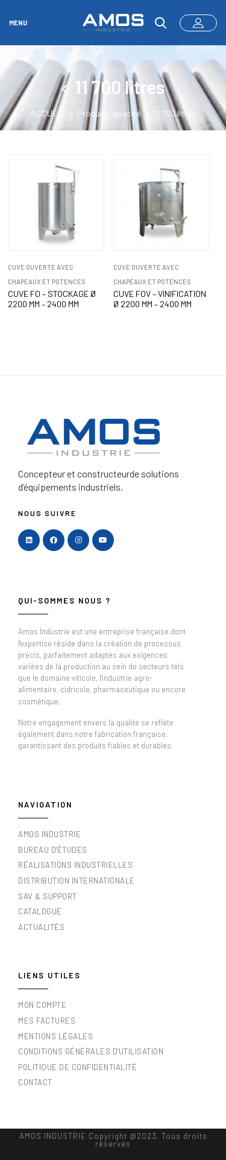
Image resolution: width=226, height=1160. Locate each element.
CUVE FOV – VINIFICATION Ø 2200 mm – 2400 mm (159, 299)
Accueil (47, 113)
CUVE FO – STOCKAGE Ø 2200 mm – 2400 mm (52, 299)
